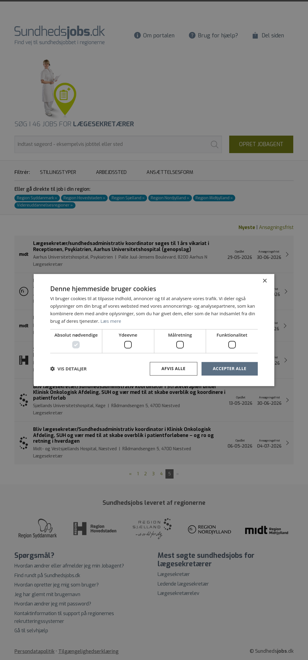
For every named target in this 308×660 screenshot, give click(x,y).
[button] (68, 368)
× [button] (264, 281)
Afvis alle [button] (174, 368)
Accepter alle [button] (229, 368)
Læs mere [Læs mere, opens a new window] (110, 321)
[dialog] (154, 330)
